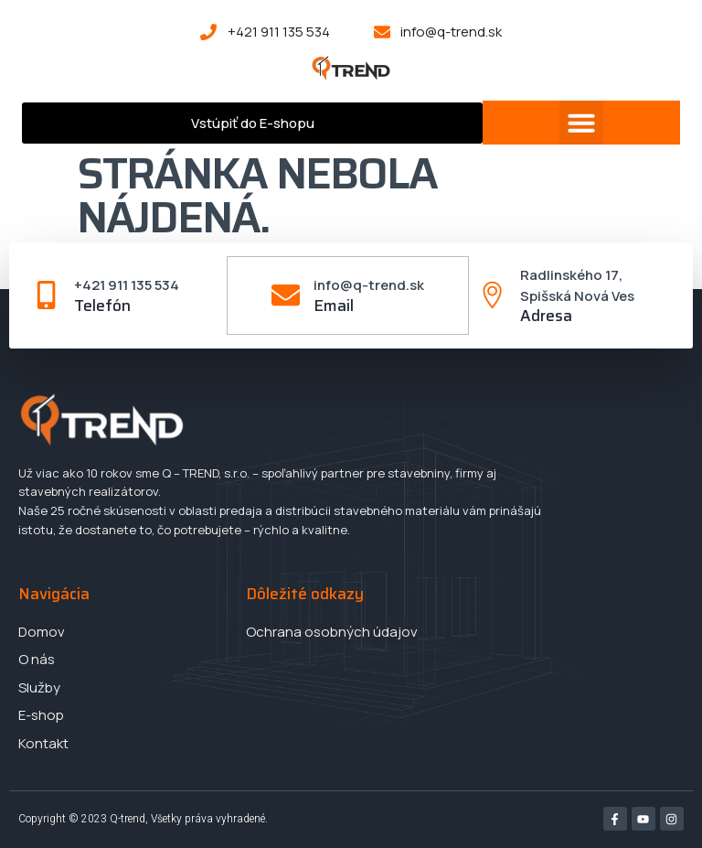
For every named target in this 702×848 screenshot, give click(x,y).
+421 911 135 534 (127, 285)
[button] (581, 123)
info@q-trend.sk (369, 285)
